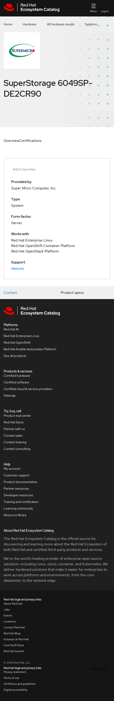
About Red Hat (13, 603)
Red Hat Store (14, 422)
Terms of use (11, 678)
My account (12, 469)
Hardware (29, 24)
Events (8, 615)
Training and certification (21, 502)
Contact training (15, 442)
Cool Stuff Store (14, 645)
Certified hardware (17, 376)
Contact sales (13, 435)
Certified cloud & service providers (28, 389)
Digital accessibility (15, 690)
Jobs (7, 609)
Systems (91, 24)
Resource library (15, 515)
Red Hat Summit (14, 651)
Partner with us (14, 429)
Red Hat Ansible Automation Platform (30, 349)
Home (8, 24)
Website (17, 268)
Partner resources (16, 488)
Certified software (16, 382)
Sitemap (10, 395)
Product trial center (17, 416)
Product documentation (20, 482)
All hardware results (60, 24)
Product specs (72, 292)
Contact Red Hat (14, 627)
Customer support (16, 475)
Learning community (18, 508)
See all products (15, 356)
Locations (10, 621)
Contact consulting (17, 449)
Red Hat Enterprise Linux (21, 336)
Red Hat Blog (12, 633)
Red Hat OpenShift (17, 342)
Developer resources (18, 495)
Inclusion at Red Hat (16, 639)
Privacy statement (15, 672)
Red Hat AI (11, 329)
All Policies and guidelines (20, 684)
